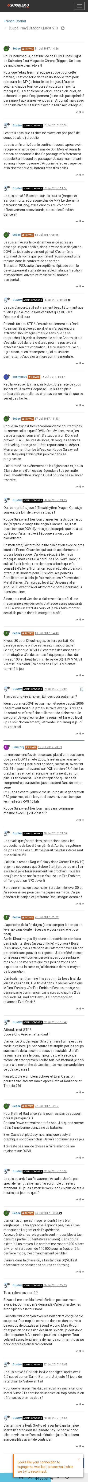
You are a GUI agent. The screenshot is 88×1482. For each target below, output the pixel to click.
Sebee (16, 48)
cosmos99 (19, 377)
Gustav (17, 125)
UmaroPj (18, 747)
